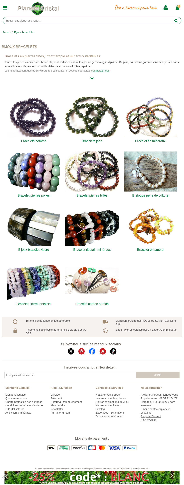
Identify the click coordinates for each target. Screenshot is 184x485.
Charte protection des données (23, 401)
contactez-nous (100, 70)
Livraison (55, 394)
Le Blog (100, 409)
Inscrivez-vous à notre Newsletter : (90, 367)
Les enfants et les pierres (111, 398)
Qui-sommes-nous (16, 398)
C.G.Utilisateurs (14, 409)
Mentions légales (15, 394)
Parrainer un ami (60, 412)
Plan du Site (57, 405)
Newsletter (56, 409)
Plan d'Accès (148, 419)
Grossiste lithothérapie (109, 416)
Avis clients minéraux (18, 412)
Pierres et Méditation (108, 405)
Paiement (56, 398)
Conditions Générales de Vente (24, 405)
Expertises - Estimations (110, 412)
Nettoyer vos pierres (108, 394)
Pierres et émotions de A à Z (112, 401)
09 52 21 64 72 (168, 398)
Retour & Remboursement (66, 401)
